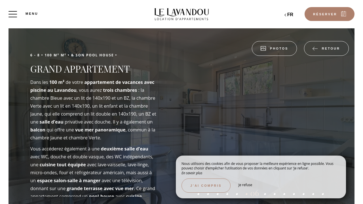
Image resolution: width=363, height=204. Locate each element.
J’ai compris (206, 185)
